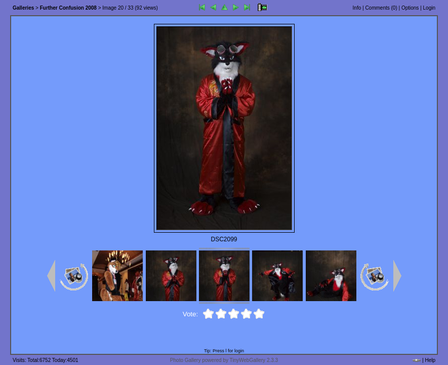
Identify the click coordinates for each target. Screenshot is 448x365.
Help (430, 360)
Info (357, 8)
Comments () (381, 8)
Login (429, 8)
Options (410, 8)
